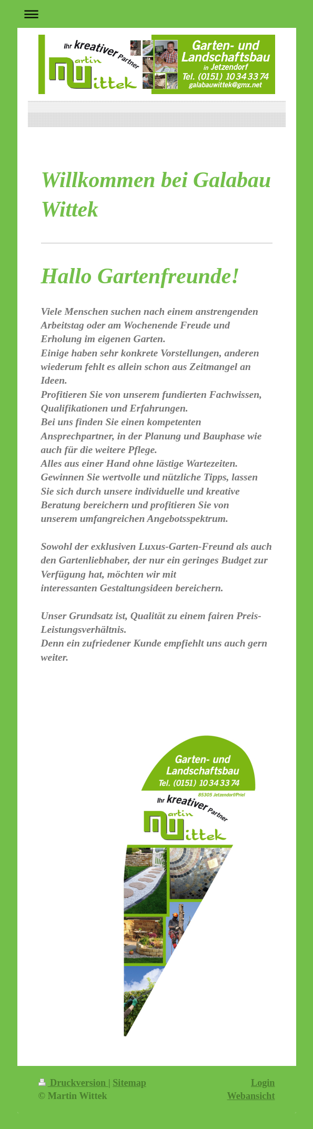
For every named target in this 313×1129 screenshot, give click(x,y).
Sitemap (129, 1082)
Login (263, 1082)
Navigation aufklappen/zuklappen (157, 14)
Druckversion (73, 1082)
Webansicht (251, 1096)
